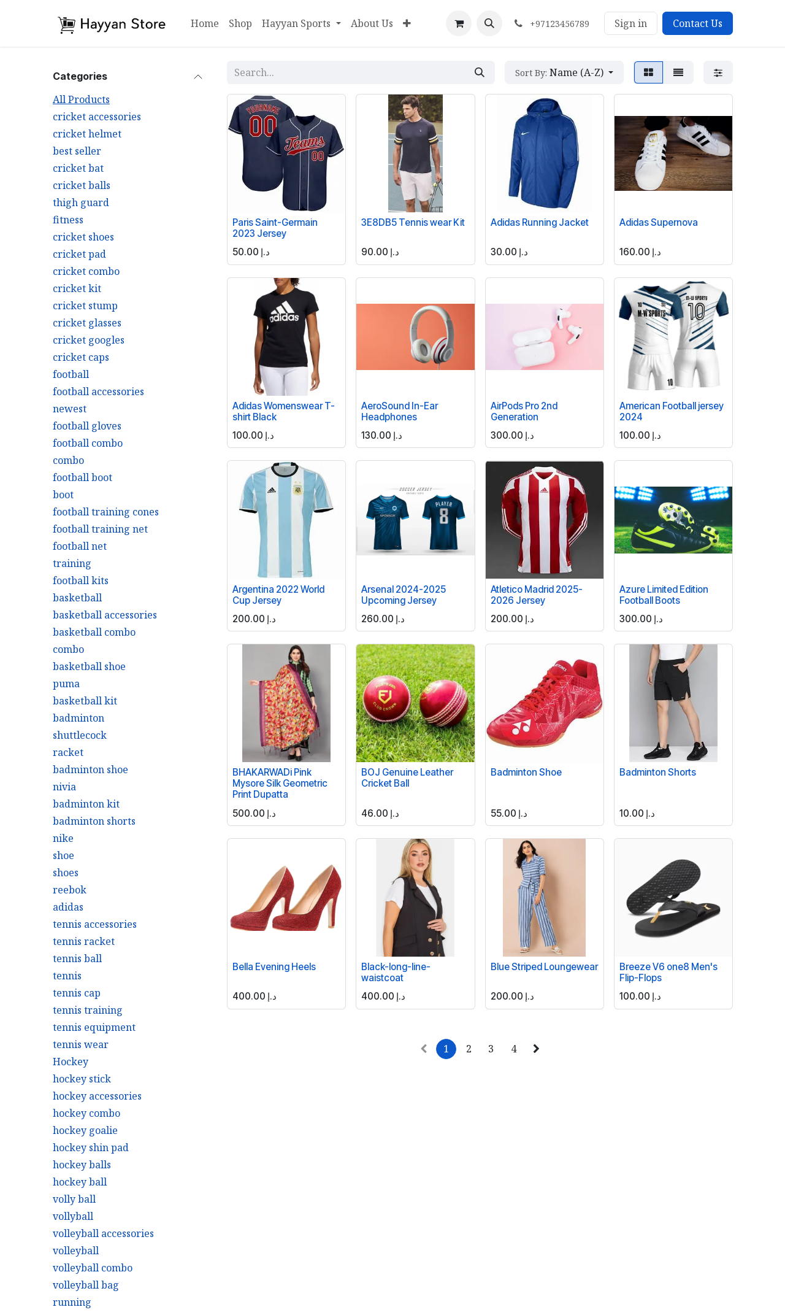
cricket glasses (87, 323)
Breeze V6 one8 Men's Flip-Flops (668, 972)
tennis (67, 975)
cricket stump (85, 305)
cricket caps (81, 357)
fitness (68, 219)
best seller (77, 151)
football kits (81, 580)
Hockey (70, 1061)
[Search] (479, 72)
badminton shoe (90, 769)
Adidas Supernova (658, 222)
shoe (63, 855)
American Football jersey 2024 (671, 411)
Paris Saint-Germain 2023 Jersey (275, 228)
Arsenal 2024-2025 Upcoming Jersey (403, 595)
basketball (77, 597)
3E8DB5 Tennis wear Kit (413, 222)
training (72, 563)
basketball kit (85, 701)
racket (68, 752)
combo (68, 460)
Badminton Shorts (657, 772)
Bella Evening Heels (274, 967)
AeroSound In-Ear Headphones (399, 411)
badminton (78, 718)
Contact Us (697, 23)
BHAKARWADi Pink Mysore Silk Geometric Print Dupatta (279, 783)
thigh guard (81, 202)
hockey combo (86, 1113)
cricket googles (88, 340)
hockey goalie (85, 1130)
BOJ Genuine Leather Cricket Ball (407, 777)
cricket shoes (83, 237)
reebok (69, 890)
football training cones (106, 512)
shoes (65, 872)
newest (69, 408)
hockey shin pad (91, 1147)
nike (63, 838)
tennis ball (77, 958)
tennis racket (84, 941)
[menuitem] (205, 23)
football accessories (98, 391)
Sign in (631, 23)
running (72, 1302)
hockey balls (82, 1164)
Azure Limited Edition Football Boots (663, 595)
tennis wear (81, 1044)
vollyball (73, 1216)
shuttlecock (80, 735)
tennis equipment (94, 1027)
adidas (68, 907)
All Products (81, 99)
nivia (64, 786)
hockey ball (80, 1182)
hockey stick (82, 1079)
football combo (88, 443)
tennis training (88, 1010)
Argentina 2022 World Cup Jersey (278, 595)
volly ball (74, 1199)
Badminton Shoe (526, 772)
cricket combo (86, 271)
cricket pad (79, 254)
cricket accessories (97, 116)
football (71, 374)
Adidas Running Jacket (540, 222)
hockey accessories (97, 1096)
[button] (489, 23)
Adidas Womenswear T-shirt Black (283, 411)
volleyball (76, 1250)
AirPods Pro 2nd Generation (524, 411)
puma (66, 683)
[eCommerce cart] (459, 23)
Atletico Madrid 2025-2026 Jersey (537, 595)
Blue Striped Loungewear (544, 967)
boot (63, 494)
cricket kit (77, 288)
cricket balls (81, 185)
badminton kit (86, 804)
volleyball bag (86, 1285)
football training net (100, 529)
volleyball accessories (103, 1233)
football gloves (87, 426)
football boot (82, 477)
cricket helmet (87, 134)
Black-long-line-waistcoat (396, 972)
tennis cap (77, 993)
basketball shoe (89, 666)
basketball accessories (105, 615)
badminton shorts (94, 821)
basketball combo (94, 632)
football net (80, 546)
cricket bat (78, 168)
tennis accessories (95, 924)
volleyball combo (92, 1268)
